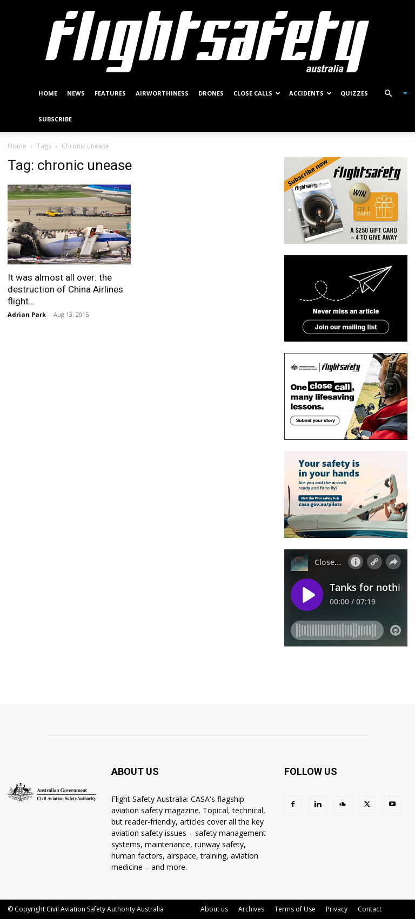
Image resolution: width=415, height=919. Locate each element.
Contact (369, 909)
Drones (211, 93)
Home (47, 93)
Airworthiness (162, 93)
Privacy (336, 909)
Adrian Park (27, 314)
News (76, 93)
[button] (391, 94)
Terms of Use (295, 909)
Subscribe (55, 119)
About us (214, 909)
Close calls (256, 93)
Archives (251, 909)
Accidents (310, 93)
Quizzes (354, 93)
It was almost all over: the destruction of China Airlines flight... (65, 289)
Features (110, 93)
